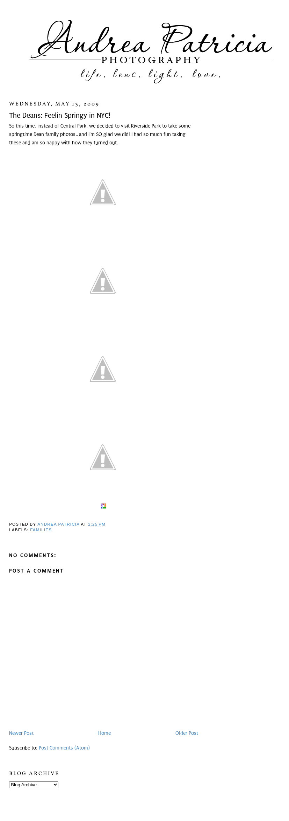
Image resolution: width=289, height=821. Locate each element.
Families (41, 529)
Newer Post (21, 733)
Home (104, 733)
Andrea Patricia (59, 524)
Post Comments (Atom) (64, 748)
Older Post (186, 733)
